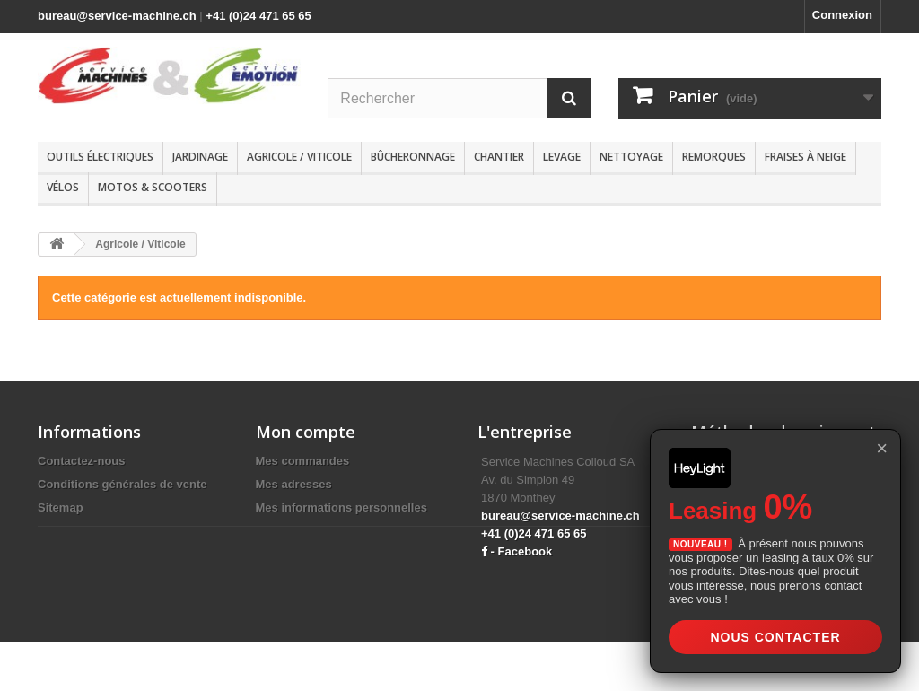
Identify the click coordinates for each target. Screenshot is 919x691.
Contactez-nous (82, 461)
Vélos (63, 187)
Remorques (714, 156)
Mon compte (305, 431)
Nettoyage (631, 156)
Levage (562, 156)
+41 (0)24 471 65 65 (258, 15)
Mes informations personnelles (341, 507)
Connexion (842, 15)
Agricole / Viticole (299, 156)
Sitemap (60, 507)
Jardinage (200, 156)
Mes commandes (303, 461)
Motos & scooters (152, 187)
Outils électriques (100, 156)
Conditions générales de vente (122, 484)
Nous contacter (775, 637)
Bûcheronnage (413, 156)
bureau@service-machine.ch (117, 15)
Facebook (525, 551)
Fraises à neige (805, 156)
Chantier (499, 156)
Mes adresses (294, 484)
